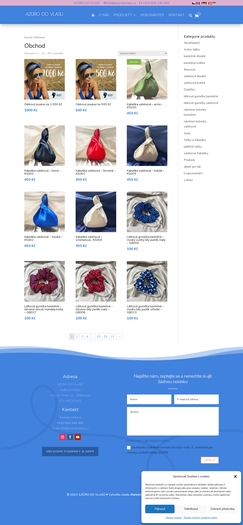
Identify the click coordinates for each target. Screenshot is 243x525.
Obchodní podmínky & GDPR (70, 451)
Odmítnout (191, 509)
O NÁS (104, 15)
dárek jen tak (192, 167)
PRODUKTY (123, 15)
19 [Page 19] (98, 337)
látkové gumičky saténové (201, 103)
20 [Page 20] (105, 337)
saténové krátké (194, 83)
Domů (28, 37)
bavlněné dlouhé (194, 56)
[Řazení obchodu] (142, 53)
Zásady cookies (174, 517)
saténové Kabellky (196, 153)
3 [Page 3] (82, 337)
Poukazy (189, 160)
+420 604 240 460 (155, 3)
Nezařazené (192, 43)
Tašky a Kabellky (195, 140)
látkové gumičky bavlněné (201, 96)
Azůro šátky (192, 49)
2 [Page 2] (77, 337)
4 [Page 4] (87, 337)
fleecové (189, 70)
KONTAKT (177, 15)
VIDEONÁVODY (152, 15)
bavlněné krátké (194, 63)
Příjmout (159, 509)
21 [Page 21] (112, 337)
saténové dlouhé (195, 76)
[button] (235, 476)
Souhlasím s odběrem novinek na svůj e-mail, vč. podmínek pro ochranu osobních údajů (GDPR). (170, 450)
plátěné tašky (193, 147)
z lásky (188, 180)
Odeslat (210, 460)
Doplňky (189, 89)
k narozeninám (193, 173)
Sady (187, 133)
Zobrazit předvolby (222, 509)
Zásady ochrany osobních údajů (200, 517)
